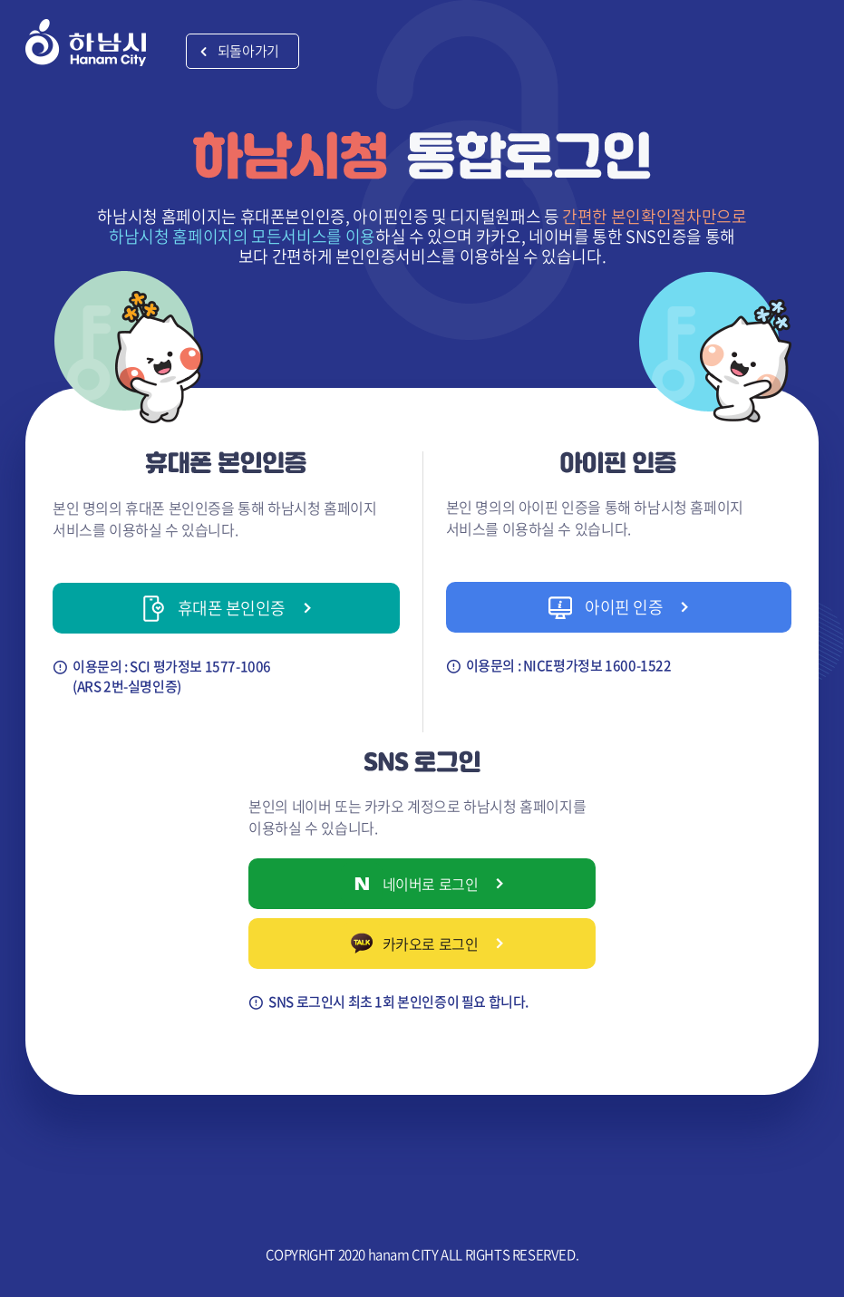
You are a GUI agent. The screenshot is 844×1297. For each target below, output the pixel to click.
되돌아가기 (249, 51)
